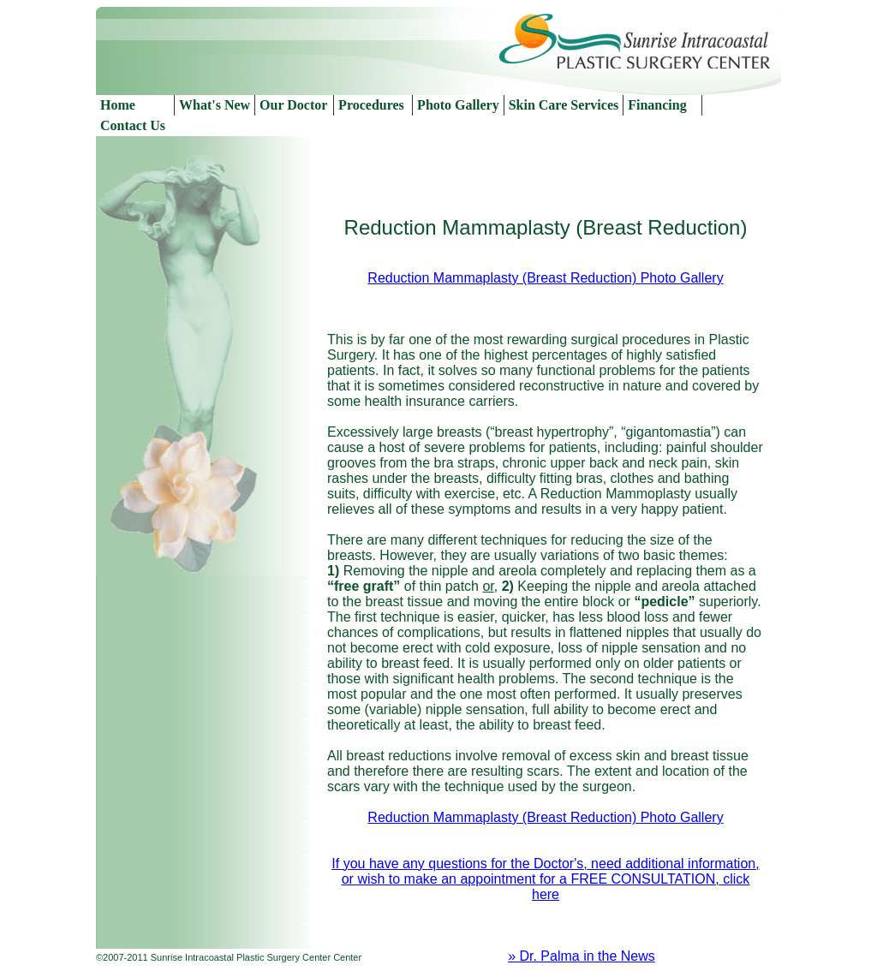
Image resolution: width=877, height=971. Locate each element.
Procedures (371, 105)
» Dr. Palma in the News (581, 956)
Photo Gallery (458, 105)
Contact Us (132, 125)
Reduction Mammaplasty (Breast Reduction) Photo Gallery (545, 278)
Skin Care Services (564, 105)
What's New (214, 105)
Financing (657, 105)
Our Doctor (293, 105)
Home (117, 105)
